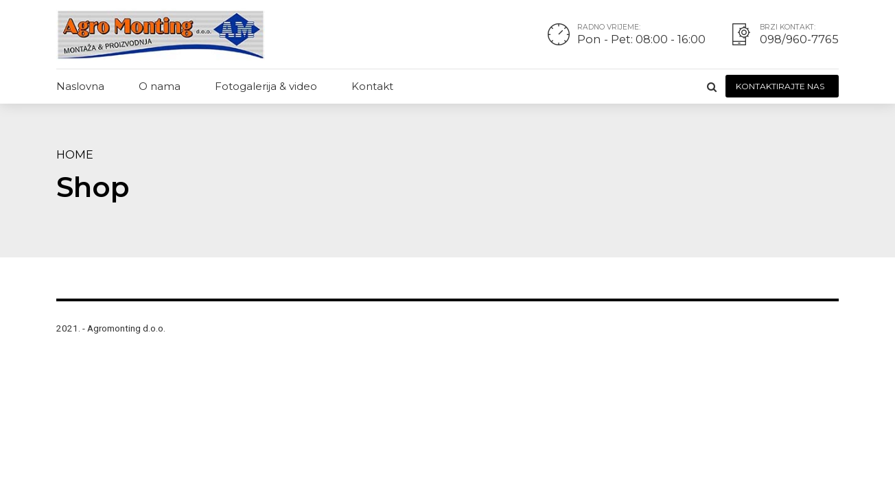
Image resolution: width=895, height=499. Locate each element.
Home (74, 154)
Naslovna (80, 86)
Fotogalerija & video (266, 86)
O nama (160, 86)
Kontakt (372, 86)
